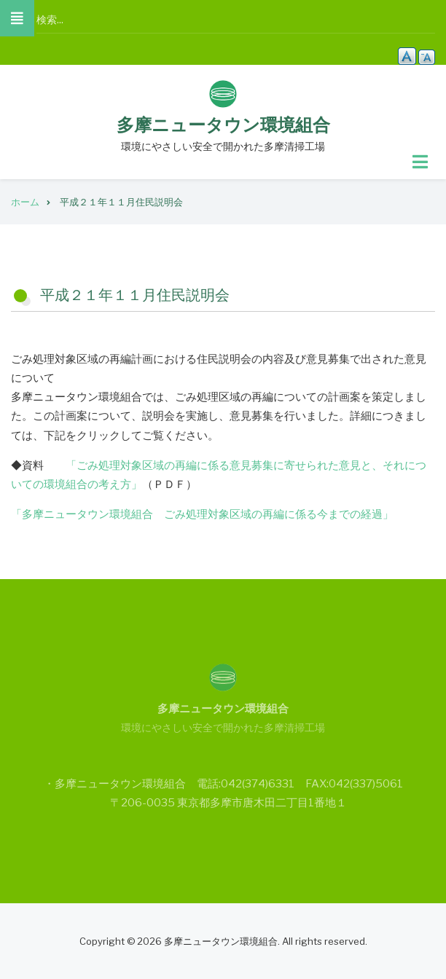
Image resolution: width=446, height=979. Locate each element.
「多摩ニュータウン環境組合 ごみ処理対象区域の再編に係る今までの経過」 (202, 514)
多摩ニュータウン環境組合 (223, 124)
